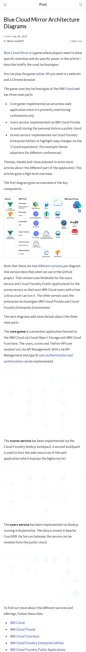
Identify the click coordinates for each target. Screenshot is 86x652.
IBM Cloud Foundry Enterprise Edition (37, 643)
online (40, 74)
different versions (50, 266)
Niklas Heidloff (15, 41)
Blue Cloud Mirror (16, 53)
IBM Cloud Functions (24, 636)
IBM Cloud (66, 89)
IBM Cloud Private (23, 629)
